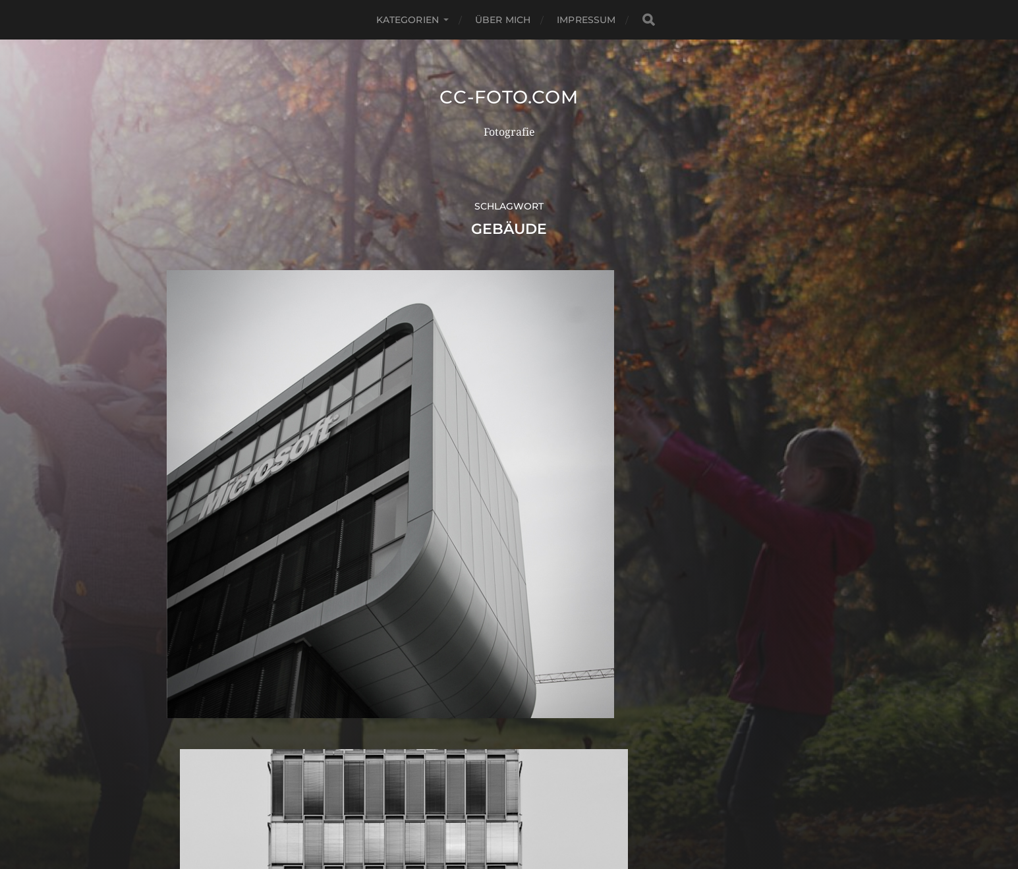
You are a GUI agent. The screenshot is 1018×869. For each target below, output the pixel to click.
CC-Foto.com (509, 97)
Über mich (502, 20)
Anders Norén (539, 811)
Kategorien (407, 20)
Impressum (586, 20)
